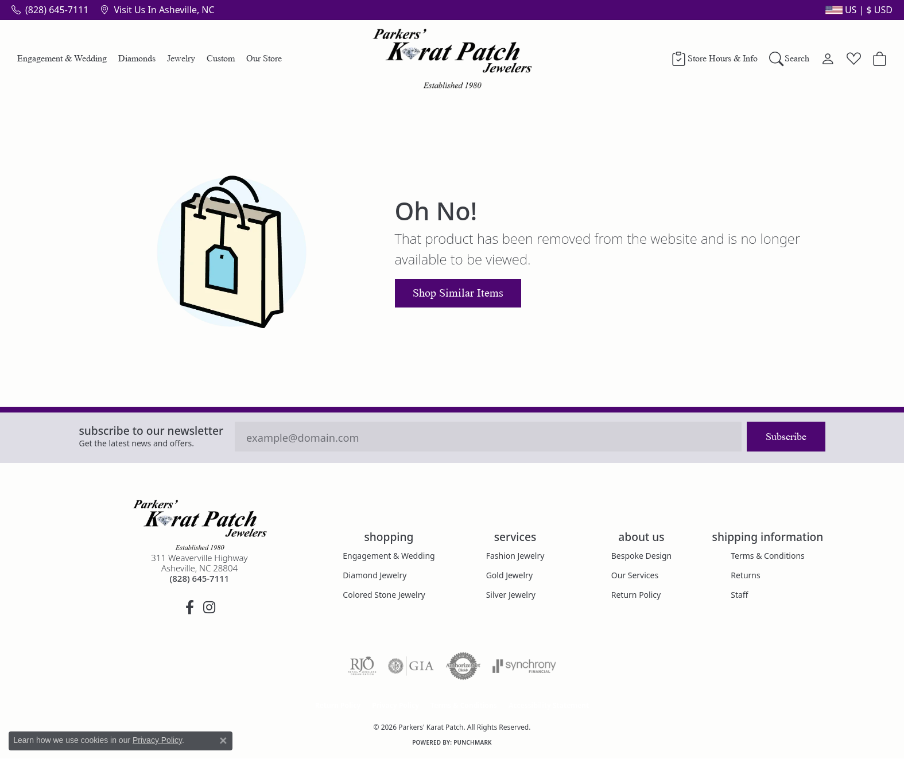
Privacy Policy (395, 705)
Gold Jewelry (509, 575)
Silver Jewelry (511, 594)
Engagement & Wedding (62, 58)
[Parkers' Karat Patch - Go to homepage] (200, 524)
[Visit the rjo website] (362, 666)
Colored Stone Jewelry (384, 594)
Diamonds (137, 58)
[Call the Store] (200, 578)
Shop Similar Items (458, 293)
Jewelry (181, 58)
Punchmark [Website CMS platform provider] (472, 742)
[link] (49, 10)
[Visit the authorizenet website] (463, 666)
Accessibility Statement (549, 705)
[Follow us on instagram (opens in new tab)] (209, 607)
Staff (739, 594)
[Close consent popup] (223, 740)
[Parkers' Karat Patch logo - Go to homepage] (452, 58)
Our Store (264, 58)
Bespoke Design (641, 555)
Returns (745, 575)
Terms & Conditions (768, 555)
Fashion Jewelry (515, 555)
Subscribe (786, 436)
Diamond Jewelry (374, 575)
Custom (221, 58)
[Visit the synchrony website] (524, 666)
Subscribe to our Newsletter (151, 430)
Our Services (634, 575)
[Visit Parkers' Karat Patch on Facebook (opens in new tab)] (190, 607)
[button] (858, 10)
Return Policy (636, 594)
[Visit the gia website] (411, 666)
